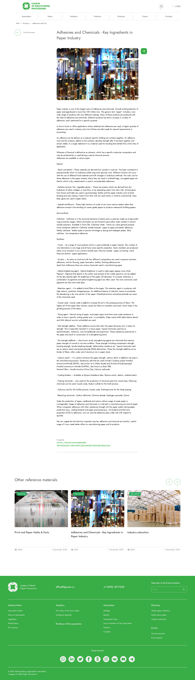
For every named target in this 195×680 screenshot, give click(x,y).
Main (18, 23)
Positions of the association (69, 624)
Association (108, 605)
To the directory (29, 32)
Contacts (168, 16)
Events (145, 16)
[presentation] (169, 482)
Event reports (156, 638)
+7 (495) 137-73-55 (113, 587)
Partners (106, 627)
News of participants (16, 615)
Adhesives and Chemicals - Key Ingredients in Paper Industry (97, 534)
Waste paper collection (160, 611)
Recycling (21, 494)
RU (173, 6)
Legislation (12, 619)
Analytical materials (63, 615)
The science (78, 494)
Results (106, 615)
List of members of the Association (117, 623)
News (50, 16)
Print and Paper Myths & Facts (32, 532)
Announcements (158, 633)
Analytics (73, 16)
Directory (121, 16)
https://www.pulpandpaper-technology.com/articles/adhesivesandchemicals (83, 444)
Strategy (106, 611)
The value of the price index (67, 611)
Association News (15, 611)
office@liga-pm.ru (65, 587)
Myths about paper (159, 615)
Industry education (138, 532)
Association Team (110, 619)
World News (13, 623)
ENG (178, 6)
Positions (97, 16)
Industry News (15, 605)
